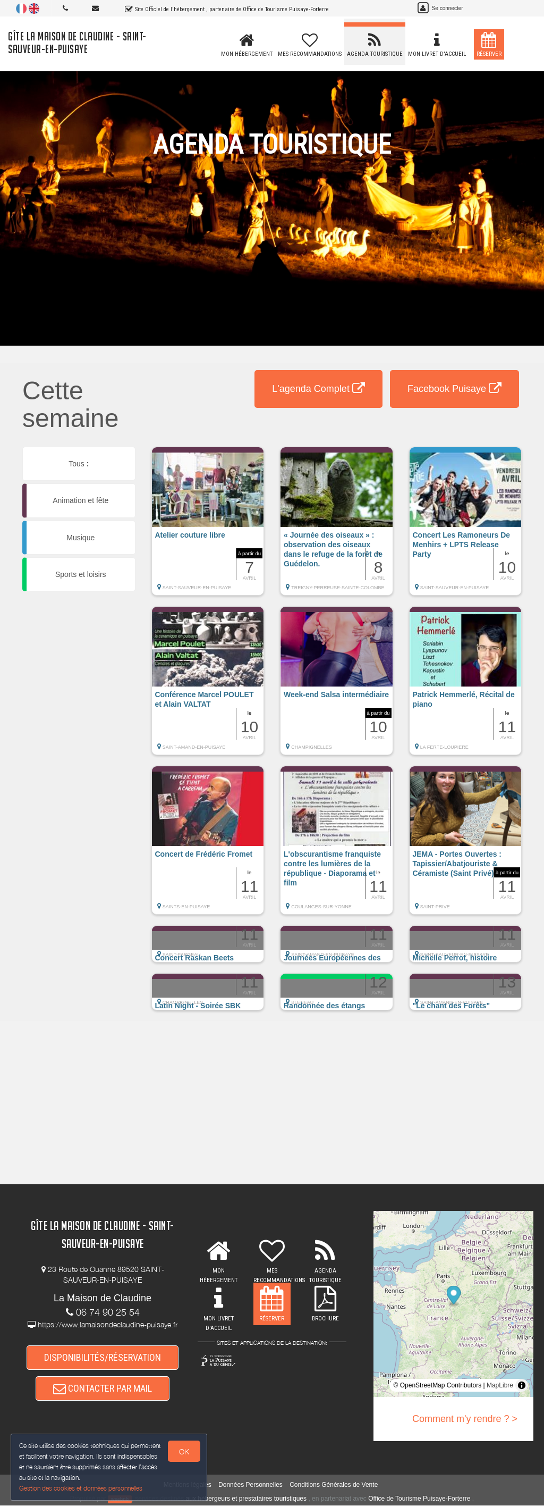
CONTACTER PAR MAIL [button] (102, 1388)
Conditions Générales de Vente (334, 1485)
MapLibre (500, 1385)
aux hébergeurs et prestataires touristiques (246, 1499)
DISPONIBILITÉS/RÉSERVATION (102, 1357)
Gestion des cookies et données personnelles (80, 1488)
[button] (208, 526)
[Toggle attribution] (521, 1385)
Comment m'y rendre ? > (464, 1418)
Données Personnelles (250, 1485)
